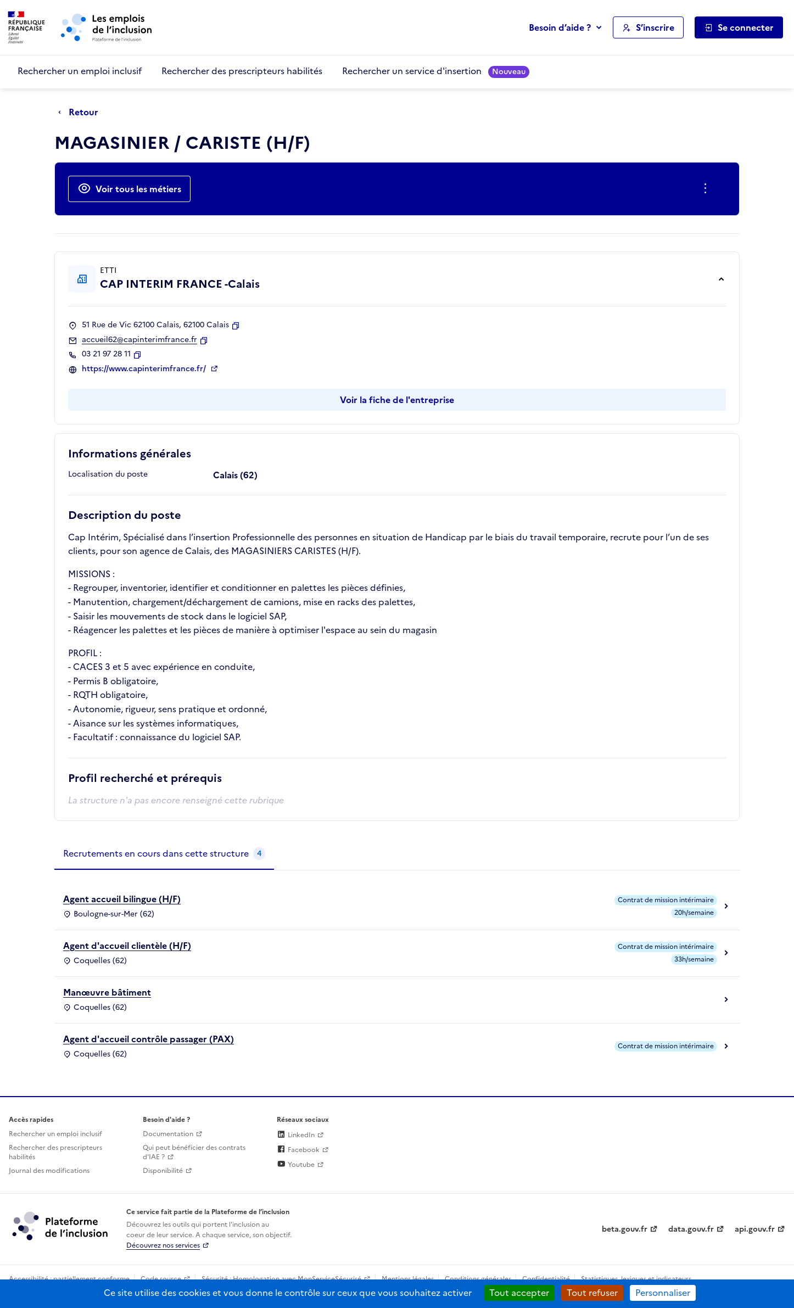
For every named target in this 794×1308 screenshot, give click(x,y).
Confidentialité (546, 1279)
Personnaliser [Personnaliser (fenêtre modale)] (662, 1292)
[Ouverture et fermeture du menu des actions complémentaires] (707, 189)
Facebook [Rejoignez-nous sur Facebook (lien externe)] (298, 1150)
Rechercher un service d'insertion (435, 71)
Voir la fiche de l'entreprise (397, 399)
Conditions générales (478, 1279)
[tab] (164, 854)
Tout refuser (592, 1292)
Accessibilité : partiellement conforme (69, 1279)
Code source (161, 1279)
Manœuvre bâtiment (107, 992)
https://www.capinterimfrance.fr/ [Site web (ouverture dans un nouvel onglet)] (145, 369)
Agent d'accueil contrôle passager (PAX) (148, 1039)
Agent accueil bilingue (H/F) (122, 898)
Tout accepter (519, 1292)
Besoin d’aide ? (560, 27)
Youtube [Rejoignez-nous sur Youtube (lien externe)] (296, 1165)
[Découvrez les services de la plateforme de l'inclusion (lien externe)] (61, 1226)
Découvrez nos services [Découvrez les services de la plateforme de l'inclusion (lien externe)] (163, 1245)
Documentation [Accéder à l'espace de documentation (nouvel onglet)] (168, 1134)
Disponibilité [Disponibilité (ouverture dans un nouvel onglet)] (163, 1171)
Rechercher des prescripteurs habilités (241, 70)
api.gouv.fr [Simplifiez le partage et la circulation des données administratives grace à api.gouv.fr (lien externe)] (755, 1229)
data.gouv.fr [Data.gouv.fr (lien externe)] (691, 1229)
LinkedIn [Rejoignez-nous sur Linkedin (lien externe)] (296, 1135)
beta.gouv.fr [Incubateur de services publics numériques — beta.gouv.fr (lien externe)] (624, 1229)
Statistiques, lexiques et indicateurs (636, 1279)
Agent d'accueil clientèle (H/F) (127, 945)
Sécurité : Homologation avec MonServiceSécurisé (281, 1279)
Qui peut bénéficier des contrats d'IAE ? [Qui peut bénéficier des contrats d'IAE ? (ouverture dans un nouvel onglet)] (194, 1152)
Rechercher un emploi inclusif (80, 70)
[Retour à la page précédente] (81, 113)
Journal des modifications (49, 1171)
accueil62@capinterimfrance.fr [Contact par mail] (139, 339)
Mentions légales (408, 1279)
